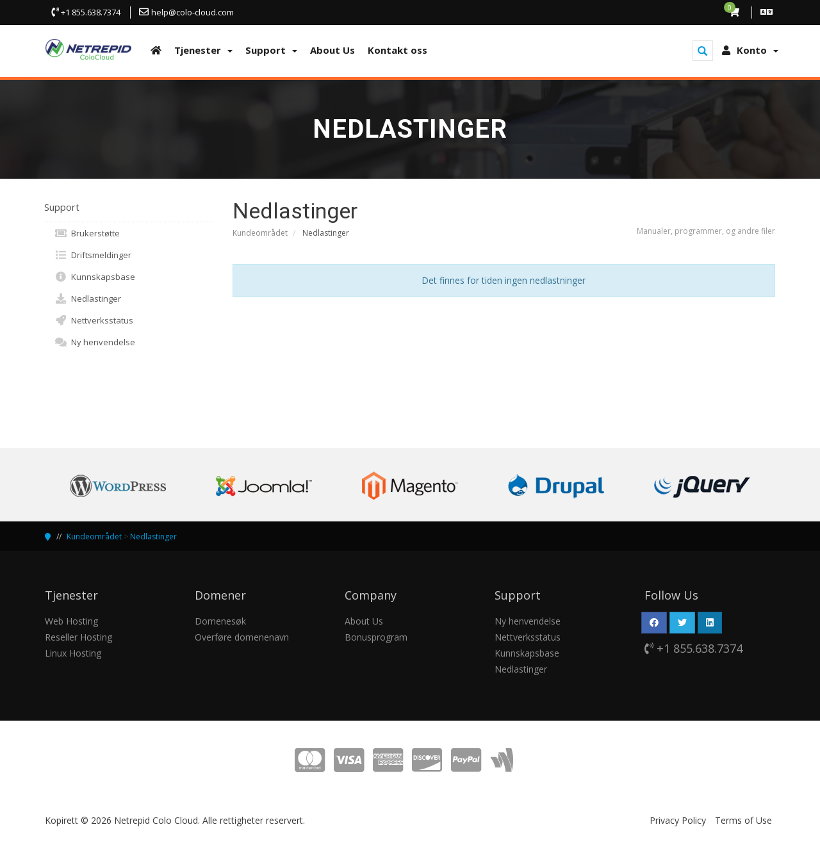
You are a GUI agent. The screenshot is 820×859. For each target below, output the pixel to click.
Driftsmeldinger (92, 255)
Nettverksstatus (93, 320)
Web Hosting (71, 621)
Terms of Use (743, 820)
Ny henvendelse (94, 342)
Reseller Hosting (78, 637)
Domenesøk (220, 621)
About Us (364, 621)
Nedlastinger (87, 298)
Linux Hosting (73, 653)
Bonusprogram (376, 637)
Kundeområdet (260, 232)
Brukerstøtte (87, 233)
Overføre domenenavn (242, 637)
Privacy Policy (678, 820)
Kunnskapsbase (94, 276)
